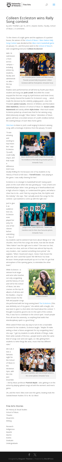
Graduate (9, 440)
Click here (10, 125)
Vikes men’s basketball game (43, 43)
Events (40, 26)
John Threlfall (13, 26)
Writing (9, 421)
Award (34, 26)
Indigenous (10, 429)
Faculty (46, 26)
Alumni (8, 435)
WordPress (48, 459)
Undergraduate (12, 443)
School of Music (45, 46)
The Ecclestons (45, 303)
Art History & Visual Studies (16, 409)
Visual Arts (10, 418)
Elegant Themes (25, 459)
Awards (9, 432)
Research (9, 426)
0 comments (20, 29)
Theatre (9, 415)
